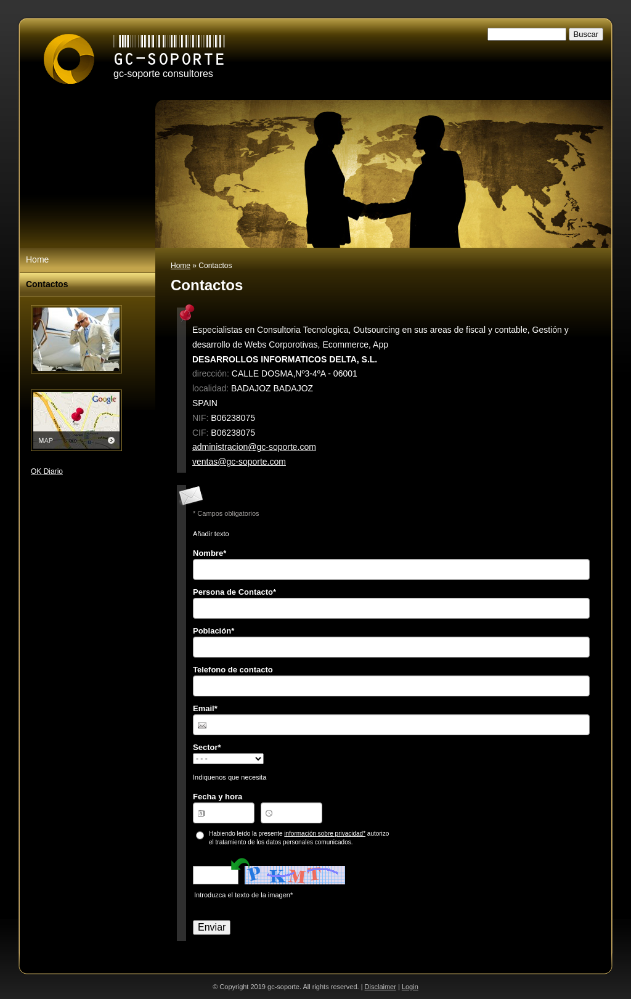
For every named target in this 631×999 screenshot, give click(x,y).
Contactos (47, 284)
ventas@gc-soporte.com (239, 462)
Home (180, 265)
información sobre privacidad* (324, 833)
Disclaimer (380, 986)
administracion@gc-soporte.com (254, 447)
